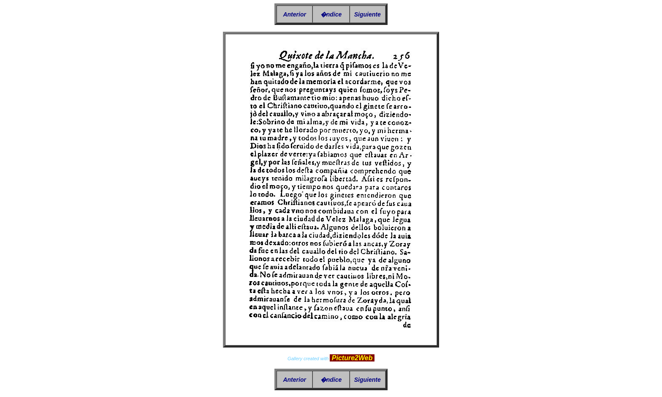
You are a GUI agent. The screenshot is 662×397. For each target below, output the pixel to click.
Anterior (294, 14)
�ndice (331, 14)
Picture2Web (352, 357)
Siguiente (367, 14)
